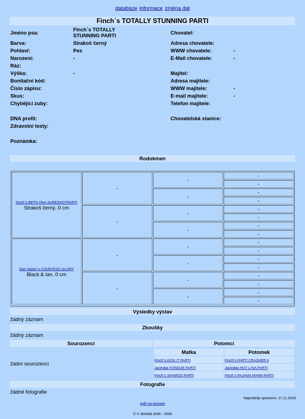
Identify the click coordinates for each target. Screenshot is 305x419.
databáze (126, 8)
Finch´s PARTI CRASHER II (247, 360)
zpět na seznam (152, 404)
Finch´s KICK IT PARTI (172, 360)
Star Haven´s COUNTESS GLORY (46, 269)
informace (151, 8)
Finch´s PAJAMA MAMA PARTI (249, 375)
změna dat (177, 8)
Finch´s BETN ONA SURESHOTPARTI (46, 202)
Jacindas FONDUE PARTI (175, 368)
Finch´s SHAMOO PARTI (174, 375)
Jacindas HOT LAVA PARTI (246, 368)
